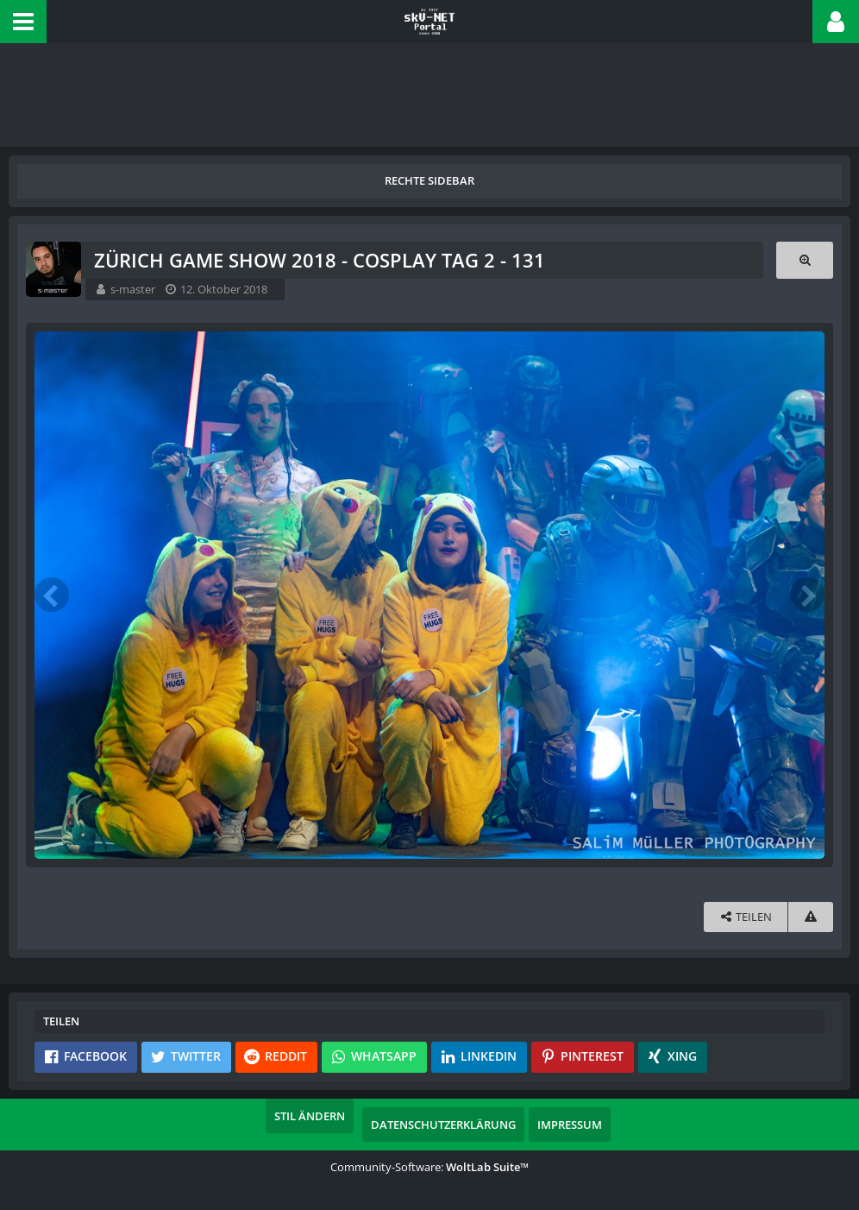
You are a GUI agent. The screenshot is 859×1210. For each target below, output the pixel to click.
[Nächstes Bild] (807, 594)
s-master (132, 289)
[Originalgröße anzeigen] (804, 260)
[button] (23, 21)
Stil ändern (309, 1116)
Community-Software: (429, 1167)
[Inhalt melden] (810, 917)
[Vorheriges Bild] (51, 594)
